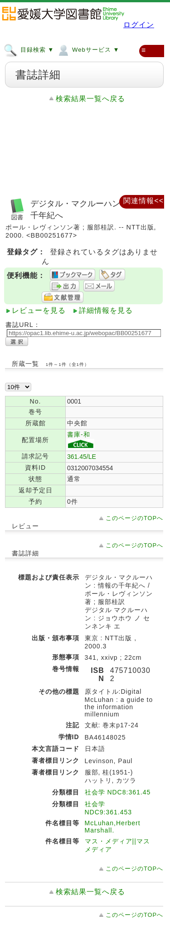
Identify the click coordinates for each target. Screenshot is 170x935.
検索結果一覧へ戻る (90, 98)
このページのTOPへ (134, 518)
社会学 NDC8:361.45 (118, 792)
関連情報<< (143, 201)
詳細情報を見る (106, 310)
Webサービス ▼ (87, 49)
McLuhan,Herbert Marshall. (113, 826)
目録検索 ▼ (29, 49)
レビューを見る (39, 310)
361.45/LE (81, 456)
